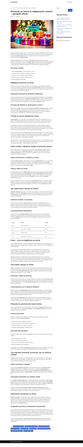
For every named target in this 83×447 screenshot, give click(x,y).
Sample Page (69, 2)
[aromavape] (14, 2)
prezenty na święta (24, 432)
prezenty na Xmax (33, 432)
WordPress (20, 445)
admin (14, 16)
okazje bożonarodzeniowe (19, 430)
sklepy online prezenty (28, 434)
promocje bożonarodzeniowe (16, 434)
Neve (12, 445)
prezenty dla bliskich (15, 432)
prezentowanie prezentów (44, 430)
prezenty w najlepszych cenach (44, 432)
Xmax (22, 52)
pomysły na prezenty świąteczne (31, 430)
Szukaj (58, 8)
